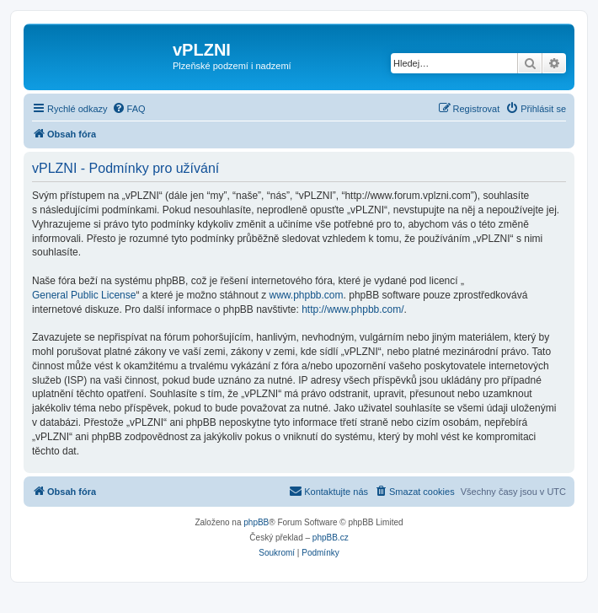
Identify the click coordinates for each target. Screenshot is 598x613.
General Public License (84, 295)
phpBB (256, 522)
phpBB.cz (330, 537)
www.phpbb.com (307, 295)
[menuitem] (129, 109)
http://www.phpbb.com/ (352, 309)
